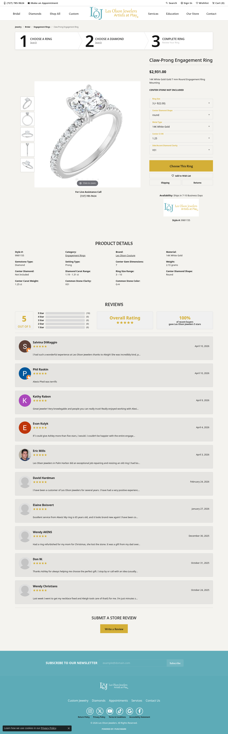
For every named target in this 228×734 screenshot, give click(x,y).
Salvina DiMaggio (45, 342)
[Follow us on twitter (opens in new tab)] (99, 711)
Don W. (38, 559)
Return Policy (84, 717)
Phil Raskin (40, 369)
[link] (14, 3)
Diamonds (35, 13)
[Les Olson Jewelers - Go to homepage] (114, 686)
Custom (74, 13)
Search (33, 42)
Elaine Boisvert (43, 505)
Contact (211, 13)
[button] (171, 3)
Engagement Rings (42, 27)
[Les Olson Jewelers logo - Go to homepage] (114, 13)
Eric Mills (39, 451)
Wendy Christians (45, 586)
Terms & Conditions (117, 717)
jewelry (18, 27)
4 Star (41, 316)
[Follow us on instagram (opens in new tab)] (89, 711)
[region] (87, 134)
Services (153, 13)
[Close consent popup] (69, 728)
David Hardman (44, 478)
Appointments (118, 700)
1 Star (41, 327)
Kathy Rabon (42, 396)
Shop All (55, 13)
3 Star (41, 320)
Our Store (192, 13)
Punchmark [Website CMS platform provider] (120, 729)
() (88, 313)
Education (172, 13)
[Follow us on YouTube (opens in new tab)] (109, 711)
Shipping (165, 182)
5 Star (41, 313)
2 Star (41, 323)
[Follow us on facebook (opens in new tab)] (139, 711)
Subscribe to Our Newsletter (71, 663)
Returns (197, 182)
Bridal (16, 13)
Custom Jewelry (78, 700)
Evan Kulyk (40, 423)
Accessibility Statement (139, 717)
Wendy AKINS (42, 532)
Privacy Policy (99, 717)
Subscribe (175, 663)
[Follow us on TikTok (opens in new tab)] (119, 711)
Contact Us (153, 700)
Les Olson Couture (125, 255)
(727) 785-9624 (88, 195)
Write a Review (114, 629)
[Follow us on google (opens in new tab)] (129, 711)
